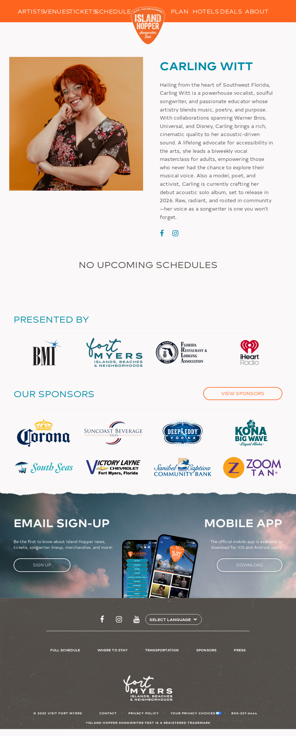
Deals (231, 11)
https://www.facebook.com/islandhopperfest (102, 619)
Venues (56, 11)
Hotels (205, 11)
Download (249, 565)
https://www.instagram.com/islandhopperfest (119, 619)
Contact (108, 713)
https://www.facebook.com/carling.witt (162, 233)
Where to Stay (112, 650)
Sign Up (42, 565)
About (257, 11)
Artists (30, 11)
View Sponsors (242, 393)
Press (240, 650)
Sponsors (206, 650)
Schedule (108, 11)
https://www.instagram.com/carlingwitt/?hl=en (175, 233)
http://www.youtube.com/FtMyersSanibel (137, 619)
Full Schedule (65, 650)
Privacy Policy (143, 713)
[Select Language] (171, 619)
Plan (179, 11)
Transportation (162, 650)
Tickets (82, 11)
